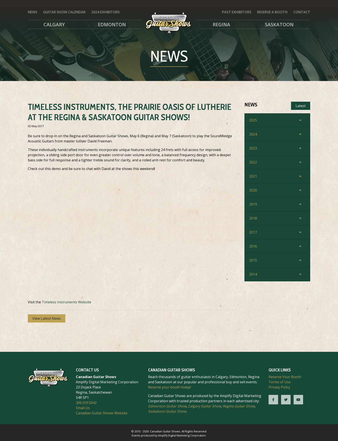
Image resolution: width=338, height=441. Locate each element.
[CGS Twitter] (286, 399)
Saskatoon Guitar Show (167, 411)
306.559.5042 (86, 402)
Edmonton (112, 24)
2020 (253, 190)
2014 (253, 274)
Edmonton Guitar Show (167, 406)
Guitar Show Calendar (64, 12)
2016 (253, 246)
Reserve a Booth (272, 12)
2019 (253, 204)
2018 (253, 218)
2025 (253, 120)
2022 (253, 162)
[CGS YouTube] (298, 399)
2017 (253, 232)
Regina (221, 24)
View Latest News (46, 318)
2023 (253, 148)
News (32, 12)
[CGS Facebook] (273, 399)
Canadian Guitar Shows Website (101, 413)
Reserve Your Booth (285, 376)
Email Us (83, 407)
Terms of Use (280, 382)
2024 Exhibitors (105, 12)
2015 (253, 260)
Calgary (54, 24)
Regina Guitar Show (239, 406)
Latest (301, 105)
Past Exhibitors (236, 12)
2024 (253, 134)
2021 (253, 176)
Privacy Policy (279, 387)
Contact (301, 12)
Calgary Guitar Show (204, 406)
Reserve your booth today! (169, 387)
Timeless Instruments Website (66, 302)
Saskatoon (279, 24)
